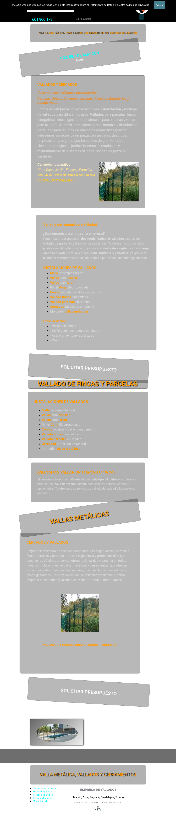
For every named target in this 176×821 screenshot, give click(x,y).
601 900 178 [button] (42, 19)
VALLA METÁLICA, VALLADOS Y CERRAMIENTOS (87, 774)
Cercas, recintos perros (44, 788)
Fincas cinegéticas (42, 791)
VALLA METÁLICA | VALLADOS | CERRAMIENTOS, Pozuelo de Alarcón (88, 32)
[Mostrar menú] (141, 17)
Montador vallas (41, 801)
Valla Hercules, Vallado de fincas (50, 9)
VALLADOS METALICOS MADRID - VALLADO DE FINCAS (79, 2)
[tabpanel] (42, 19)
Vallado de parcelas (43, 795)
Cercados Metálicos (43, 798)
